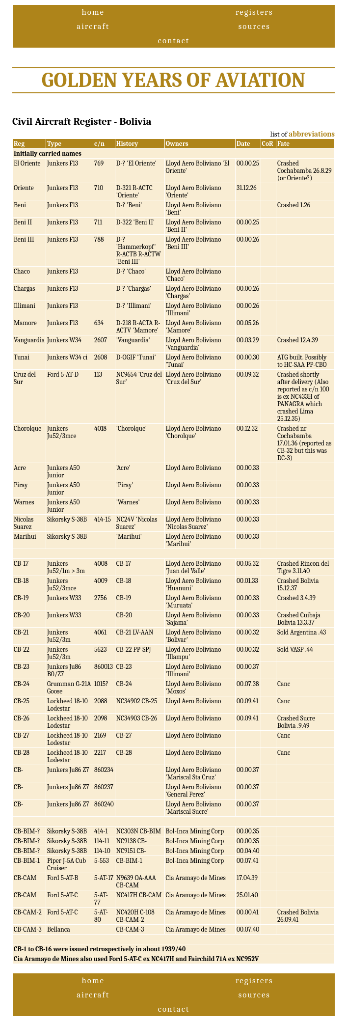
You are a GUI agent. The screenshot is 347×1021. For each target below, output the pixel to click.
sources (254, 26)
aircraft (93, 26)
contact (173, 40)
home (93, 12)
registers (254, 12)
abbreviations (312, 134)
